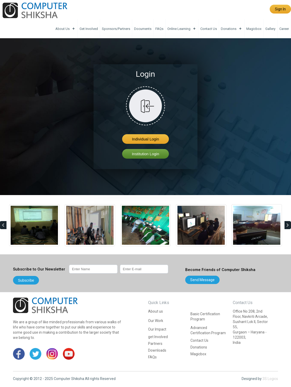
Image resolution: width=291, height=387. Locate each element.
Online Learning (178, 29)
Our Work (155, 321)
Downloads (157, 350)
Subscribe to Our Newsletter (39, 269)
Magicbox (253, 29)
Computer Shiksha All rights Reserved (85, 379)
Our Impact (157, 329)
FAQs (159, 29)
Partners (155, 343)
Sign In (280, 9)
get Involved (89, 29)
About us (62, 29)
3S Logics (270, 379)
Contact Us (208, 29)
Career (284, 29)
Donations (228, 29)
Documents (142, 29)
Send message (202, 280)
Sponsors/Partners (116, 29)
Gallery (270, 29)
